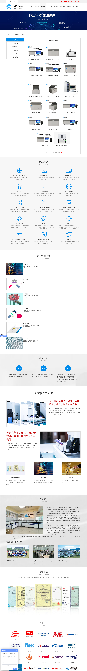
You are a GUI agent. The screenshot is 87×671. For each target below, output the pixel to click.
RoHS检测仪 (15, 45)
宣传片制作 (67, 669)
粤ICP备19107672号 (45, 669)
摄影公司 (62, 669)
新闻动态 (69, 6)
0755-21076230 (36, 656)
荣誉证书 (62, 6)
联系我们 (75, 6)
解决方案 (49, 6)
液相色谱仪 (15, 55)
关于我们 (36, 6)
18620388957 (40, 659)
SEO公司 (58, 669)
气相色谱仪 (15, 59)
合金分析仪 (15, 52)
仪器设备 (43, 6)
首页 (31, 6)
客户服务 (56, 6)
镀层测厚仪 (15, 48)
